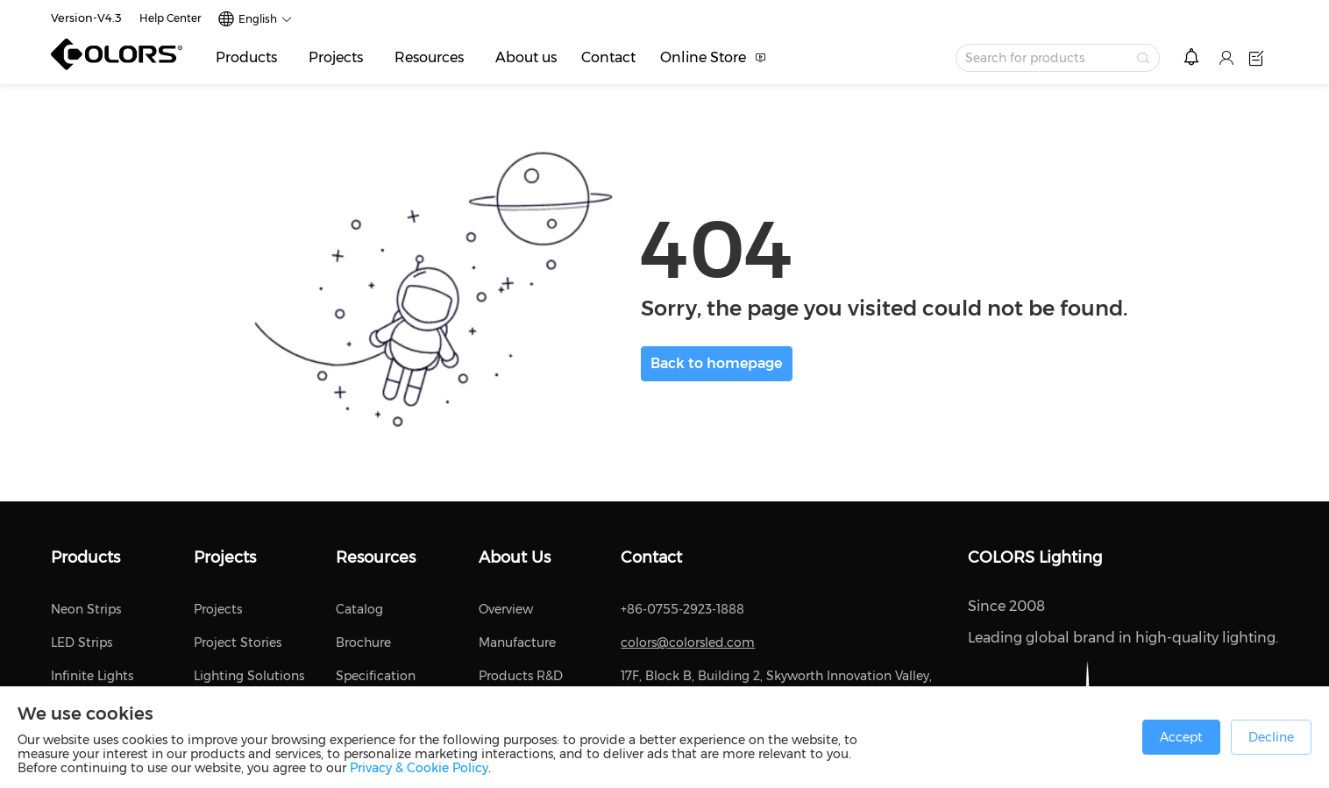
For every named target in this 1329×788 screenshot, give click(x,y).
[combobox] (1058, 58)
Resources (429, 57)
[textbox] (1047, 58)
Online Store (703, 57)
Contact (608, 57)
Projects (336, 57)
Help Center (170, 18)
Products (246, 57)
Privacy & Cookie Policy (419, 768)
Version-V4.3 (86, 18)
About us (526, 57)
